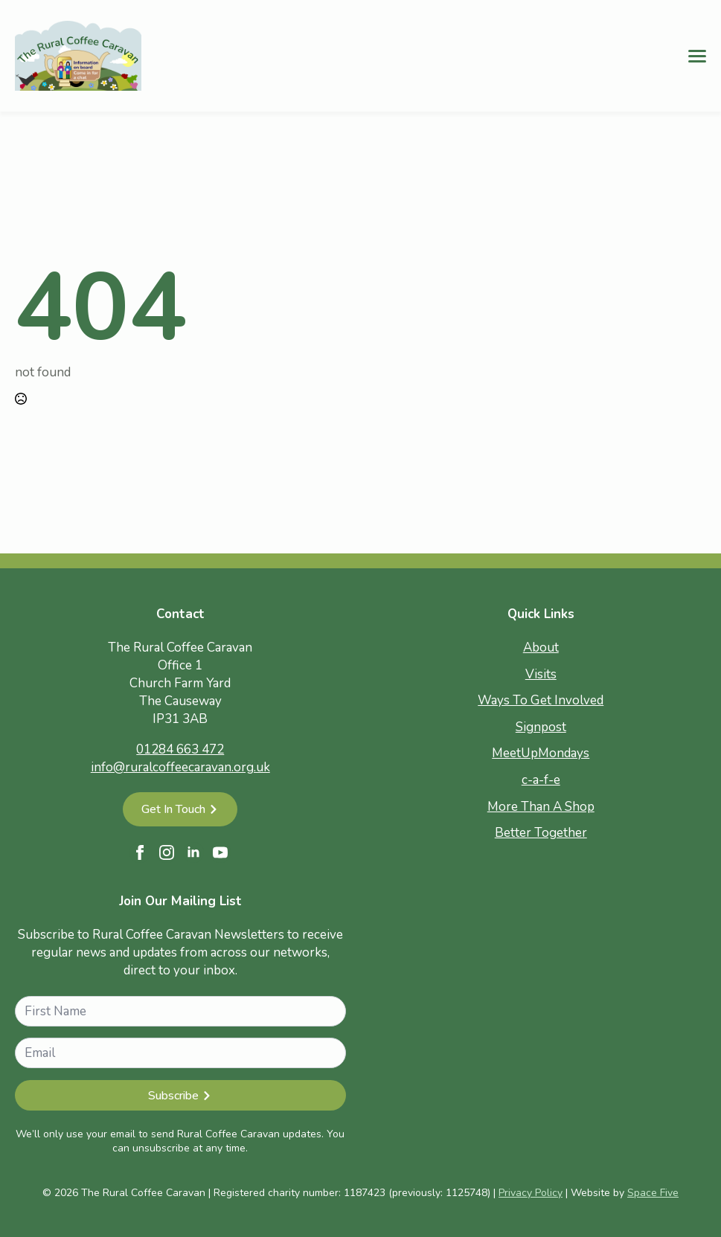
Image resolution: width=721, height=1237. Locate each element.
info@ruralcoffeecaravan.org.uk (180, 767)
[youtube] (220, 852)
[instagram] (166, 852)
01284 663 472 (180, 749)
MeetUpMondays (540, 753)
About (541, 647)
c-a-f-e (541, 779)
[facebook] (139, 852)
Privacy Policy (531, 1193)
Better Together (541, 832)
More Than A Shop (541, 806)
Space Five (653, 1193)
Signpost (541, 727)
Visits (541, 674)
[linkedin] (193, 852)
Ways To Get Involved (540, 700)
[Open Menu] (697, 56)
